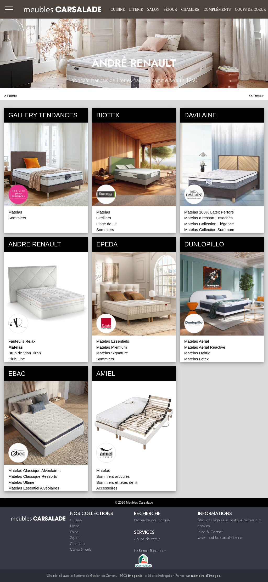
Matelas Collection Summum (209, 229)
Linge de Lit (106, 224)
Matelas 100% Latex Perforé (209, 212)
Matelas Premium (111, 347)
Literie (136, 9)
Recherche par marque (152, 520)
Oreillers (103, 218)
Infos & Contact (210, 532)
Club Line (16, 359)
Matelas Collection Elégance (209, 224)
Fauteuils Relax (21, 341)
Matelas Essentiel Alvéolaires (33, 488)
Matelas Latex (196, 359)
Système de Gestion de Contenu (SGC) (108, 575)
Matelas (15, 212)
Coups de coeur (250, 9)
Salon (153, 9)
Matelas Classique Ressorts (32, 476)
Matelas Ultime (21, 482)
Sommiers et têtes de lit (116, 482)
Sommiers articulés (113, 476)
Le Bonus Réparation (150, 551)
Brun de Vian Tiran (24, 353)
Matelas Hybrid (197, 353)
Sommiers (17, 218)
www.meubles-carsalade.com (220, 537)
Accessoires (107, 488)
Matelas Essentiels (112, 341)
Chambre (190, 9)
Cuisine (117, 9)
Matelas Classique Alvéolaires (34, 470)
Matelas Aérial (196, 341)
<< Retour (256, 96)
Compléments (217, 9)
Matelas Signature (112, 353)
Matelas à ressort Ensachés (208, 218)
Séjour (170, 9)
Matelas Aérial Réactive (204, 347)
